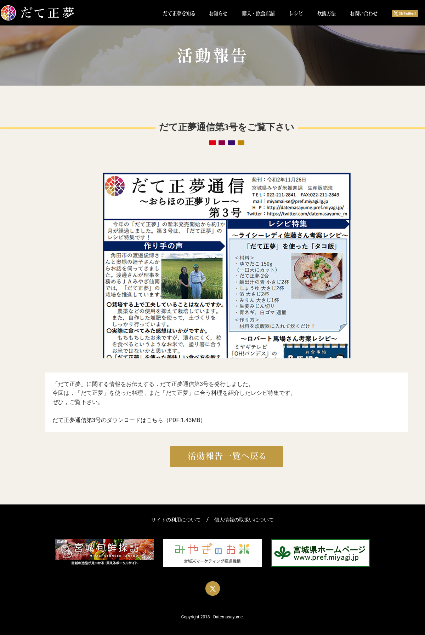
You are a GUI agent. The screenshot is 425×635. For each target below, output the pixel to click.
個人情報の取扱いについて (244, 520)
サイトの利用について (176, 520)
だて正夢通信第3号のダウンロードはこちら (107, 420)
